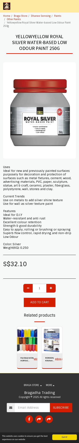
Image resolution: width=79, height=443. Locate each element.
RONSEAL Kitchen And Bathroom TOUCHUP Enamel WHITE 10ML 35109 (50, 359)
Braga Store (20, 15)
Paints (57, 15)
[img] (27, 339)
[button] (73, 6)
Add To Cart (39, 302)
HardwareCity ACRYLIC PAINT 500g (27, 359)
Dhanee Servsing (41, 15)
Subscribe (61, 407)
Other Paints (14, 19)
